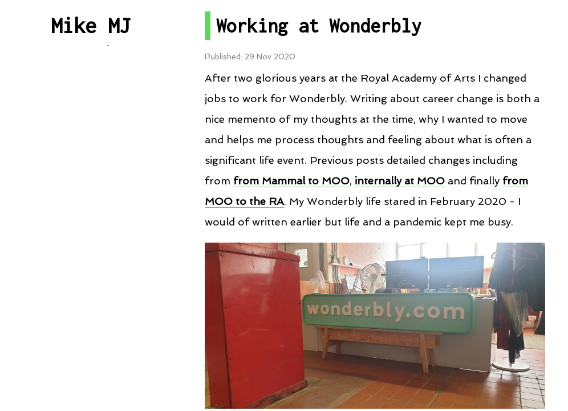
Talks (91, 226)
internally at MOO (400, 181)
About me (91, 368)
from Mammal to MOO (291, 181)
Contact (91, 327)
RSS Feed (91, 267)
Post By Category (91, 142)
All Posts (90, 101)
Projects (90, 184)
